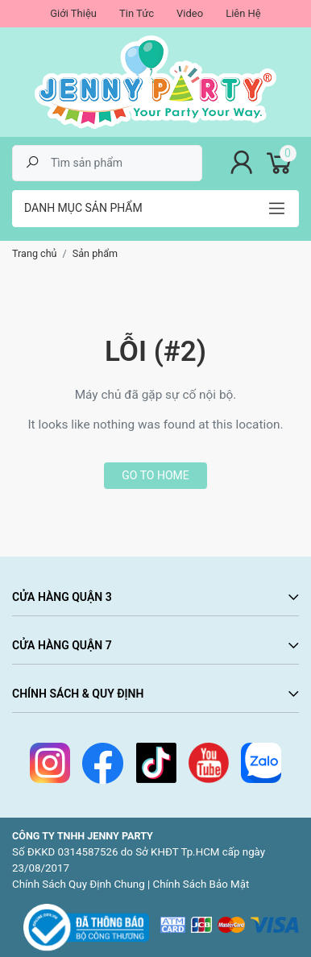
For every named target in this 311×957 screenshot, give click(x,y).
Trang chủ (34, 253)
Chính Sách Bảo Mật (201, 884)
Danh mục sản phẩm (83, 207)
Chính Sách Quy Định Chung (78, 884)
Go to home (155, 475)
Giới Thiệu (73, 13)
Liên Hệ (243, 13)
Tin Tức (136, 13)
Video (189, 13)
